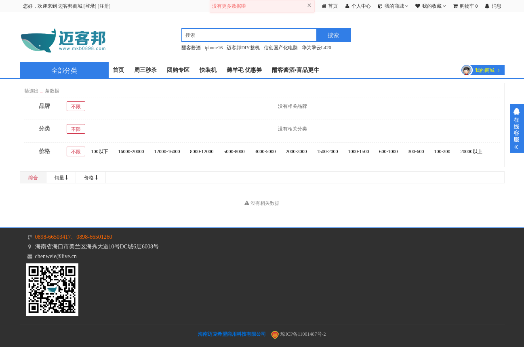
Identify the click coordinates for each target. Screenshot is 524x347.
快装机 (208, 70)
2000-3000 (296, 151)
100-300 (442, 151)
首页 (118, 70)
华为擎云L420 (316, 47)
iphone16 (214, 47)
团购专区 (178, 70)
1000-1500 (358, 151)
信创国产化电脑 (281, 47)
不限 (76, 106)
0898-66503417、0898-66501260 (73, 237)
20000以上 (471, 151)
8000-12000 (202, 151)
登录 (90, 6)
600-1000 (388, 151)
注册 (104, 6)
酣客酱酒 (191, 47)
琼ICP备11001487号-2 (298, 334)
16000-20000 (131, 151)
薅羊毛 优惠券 (244, 70)
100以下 (99, 151)
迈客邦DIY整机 (243, 47)
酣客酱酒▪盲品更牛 (295, 70)
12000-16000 (167, 151)
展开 (517, 128)
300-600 (416, 151)
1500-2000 (327, 151)
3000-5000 (265, 151)
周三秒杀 (145, 70)
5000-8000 (234, 151)
